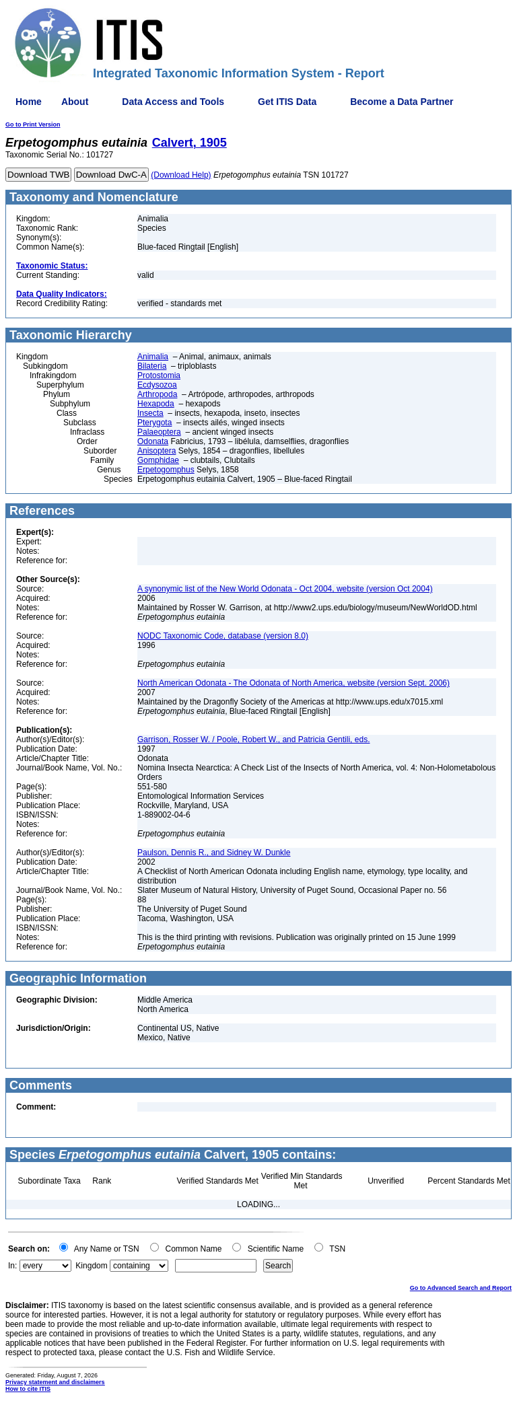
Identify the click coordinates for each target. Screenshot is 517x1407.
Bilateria (151, 366)
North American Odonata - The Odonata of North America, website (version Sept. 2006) (293, 683)
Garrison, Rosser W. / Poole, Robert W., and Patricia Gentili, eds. (253, 739)
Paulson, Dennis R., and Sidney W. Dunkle (213, 852)
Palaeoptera (159, 432)
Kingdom (91, 1265)
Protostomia (158, 375)
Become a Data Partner (401, 101)
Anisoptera (156, 451)
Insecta (150, 413)
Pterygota (154, 422)
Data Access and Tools (173, 101)
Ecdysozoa (157, 385)
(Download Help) (181, 175)
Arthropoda (157, 394)
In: (12, 1265)
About (74, 101)
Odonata (152, 441)
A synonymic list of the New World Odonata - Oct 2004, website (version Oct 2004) (285, 588)
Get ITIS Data (287, 101)
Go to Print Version (33, 124)
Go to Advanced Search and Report (461, 1288)
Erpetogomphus (166, 469)
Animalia (152, 356)
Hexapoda (155, 403)
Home (28, 101)
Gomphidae (158, 460)
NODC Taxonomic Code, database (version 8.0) (222, 636)
